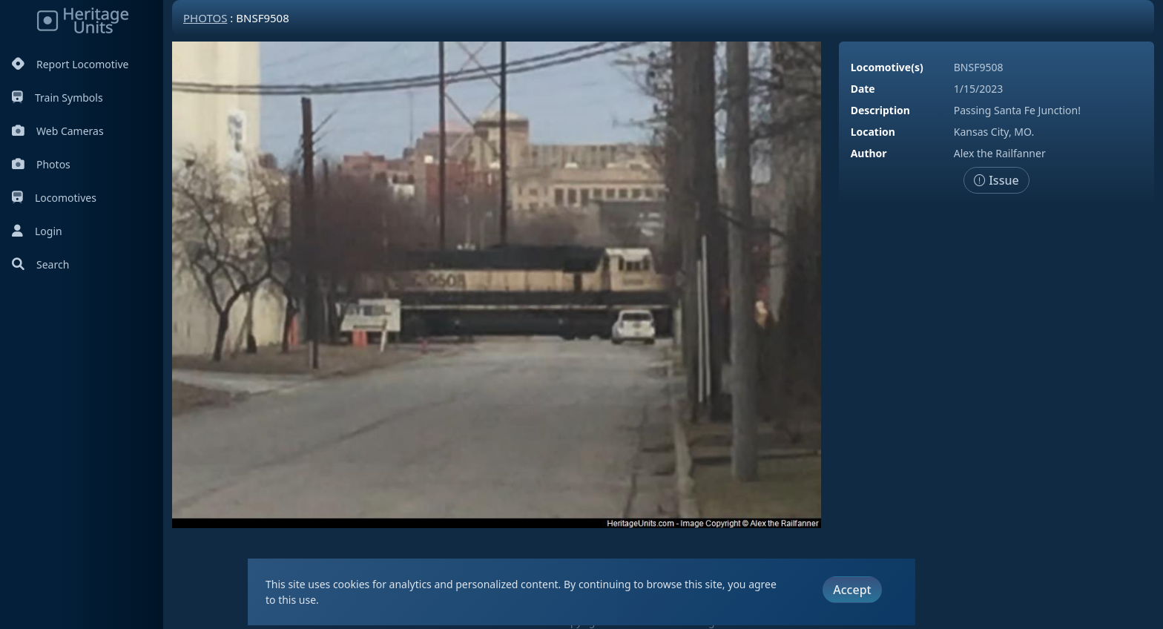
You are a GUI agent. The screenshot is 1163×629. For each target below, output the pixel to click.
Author (869, 153)
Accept (852, 590)
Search (40, 264)
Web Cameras (58, 131)
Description (880, 110)
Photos (41, 164)
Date (863, 89)
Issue (996, 180)
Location (873, 132)
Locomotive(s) (887, 67)
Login (37, 231)
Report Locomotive (70, 64)
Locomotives (54, 198)
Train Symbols (57, 97)
